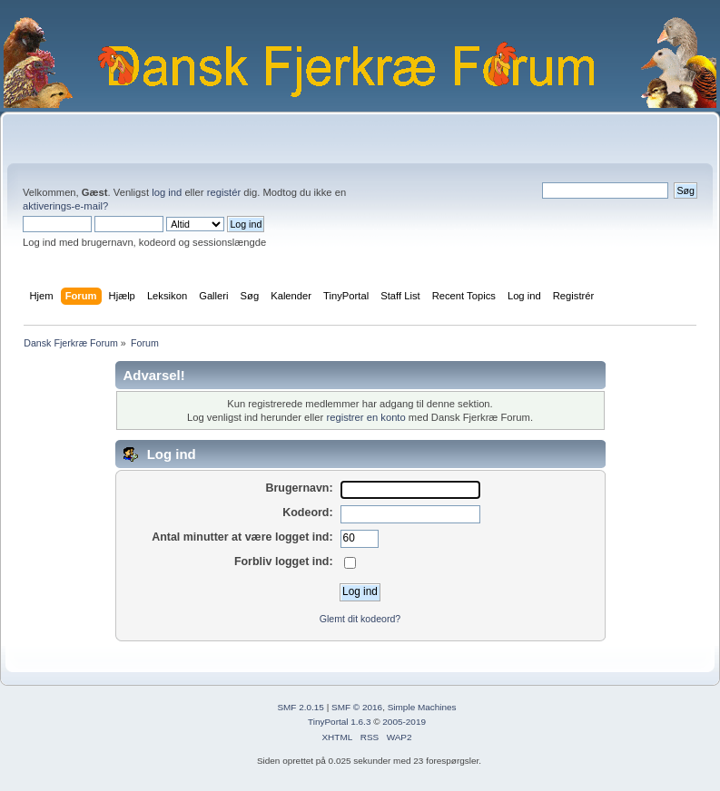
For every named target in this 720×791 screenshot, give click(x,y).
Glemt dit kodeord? (360, 618)
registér (224, 192)
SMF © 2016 (356, 707)
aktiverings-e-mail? (65, 205)
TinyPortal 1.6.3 (339, 722)
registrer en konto (365, 417)
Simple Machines (422, 707)
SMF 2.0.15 (300, 707)
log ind (167, 192)
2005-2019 (404, 722)
